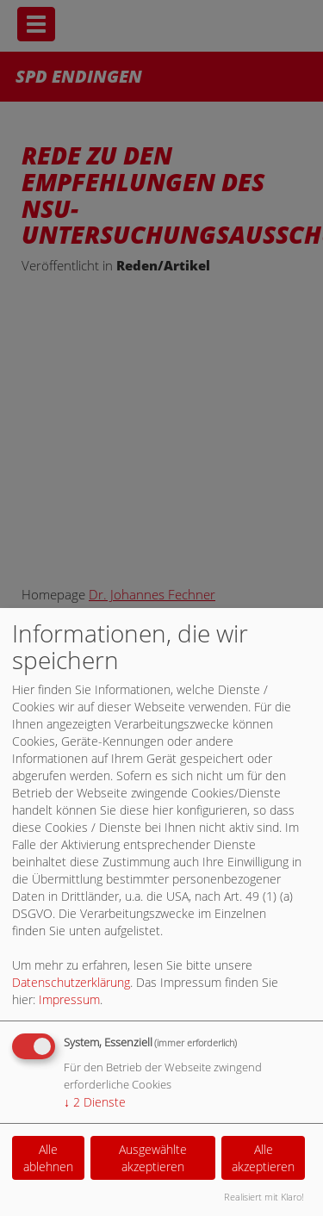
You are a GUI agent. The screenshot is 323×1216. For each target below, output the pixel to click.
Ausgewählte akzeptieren (153, 1158)
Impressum (69, 999)
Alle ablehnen (48, 1158)
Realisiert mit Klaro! (264, 1196)
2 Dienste (95, 1102)
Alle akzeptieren (263, 1158)
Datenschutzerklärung (71, 982)
